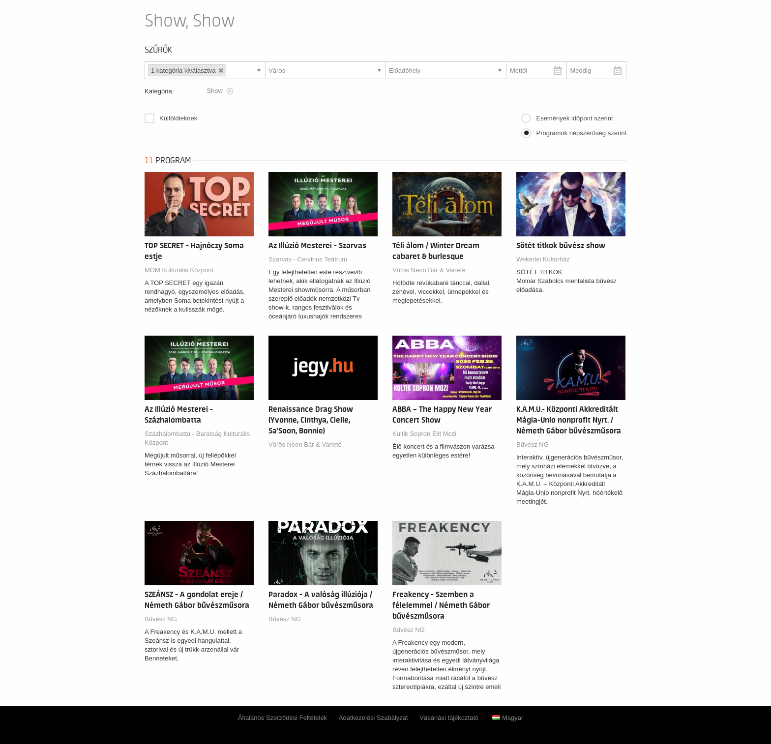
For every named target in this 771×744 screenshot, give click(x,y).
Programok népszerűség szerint (581, 133)
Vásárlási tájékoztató (448, 717)
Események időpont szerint (574, 118)
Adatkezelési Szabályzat (373, 717)
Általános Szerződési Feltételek (282, 717)
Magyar (507, 717)
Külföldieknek (178, 118)
